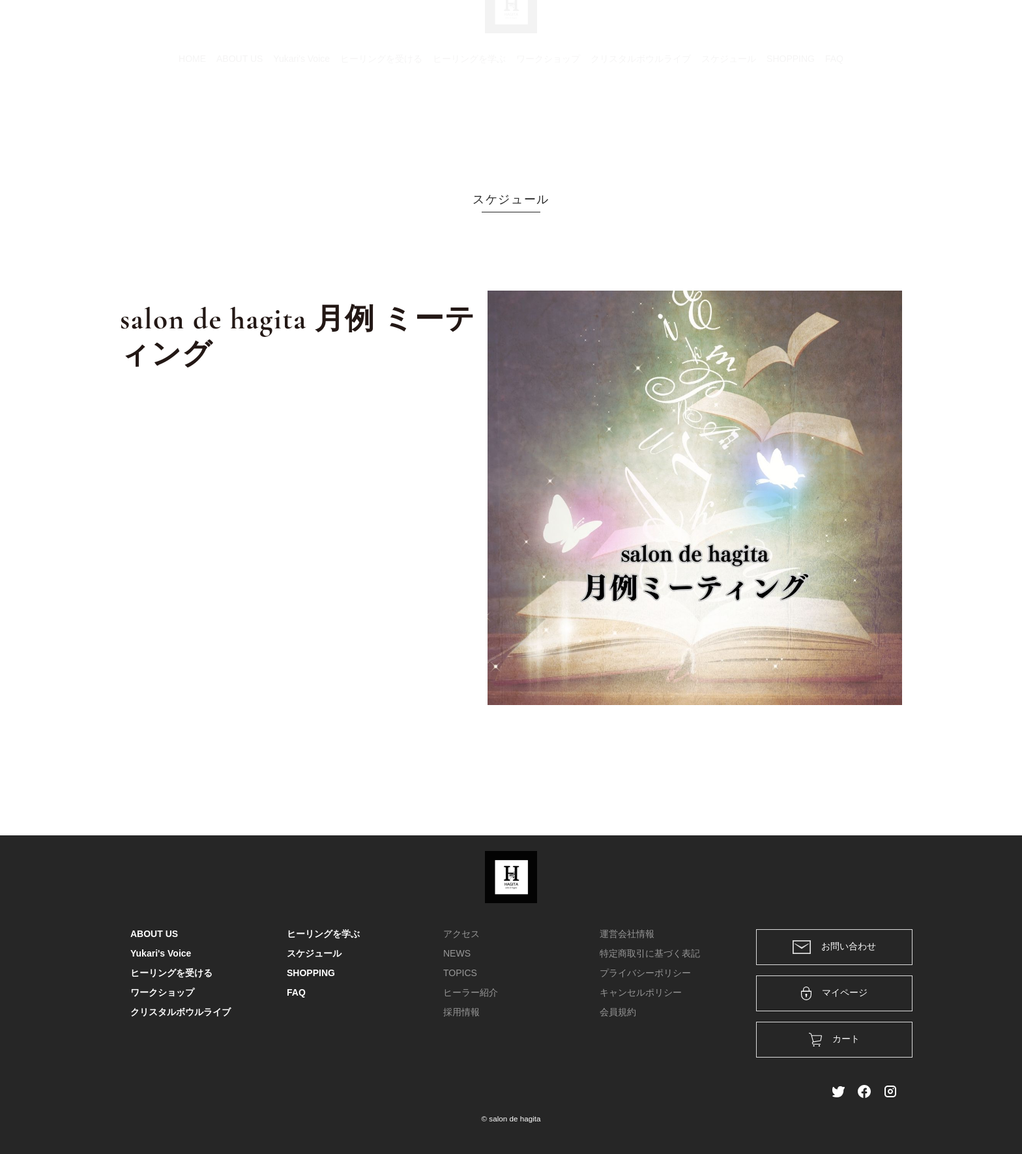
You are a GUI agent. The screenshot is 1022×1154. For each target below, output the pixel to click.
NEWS (457, 953)
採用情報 (461, 1012)
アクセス (461, 933)
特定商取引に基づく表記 (650, 953)
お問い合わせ (834, 947)
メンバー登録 (869, 27)
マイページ (834, 993)
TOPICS (460, 972)
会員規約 (618, 1012)
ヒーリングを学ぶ (469, 120)
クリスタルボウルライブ (641, 120)
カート (750, 27)
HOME (192, 120)
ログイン (803, 27)
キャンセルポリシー (641, 992)
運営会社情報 (627, 933)
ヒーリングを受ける (381, 120)
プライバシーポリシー (645, 972)
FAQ (834, 120)
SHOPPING (790, 120)
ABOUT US (239, 120)
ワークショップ (548, 120)
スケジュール (728, 120)
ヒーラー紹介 (470, 992)
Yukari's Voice (301, 120)
